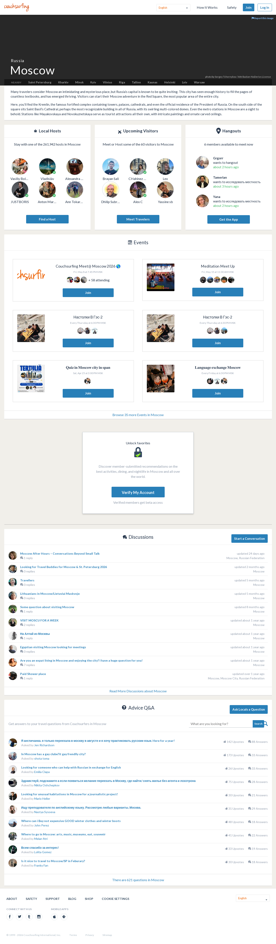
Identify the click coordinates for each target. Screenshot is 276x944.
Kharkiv (63, 82)
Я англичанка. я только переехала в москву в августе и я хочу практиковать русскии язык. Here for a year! (98, 740)
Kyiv (93, 82)
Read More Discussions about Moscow (138, 691)
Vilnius (107, 82)
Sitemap (107, 935)
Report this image (262, 18)
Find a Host (47, 219)
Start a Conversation (249, 538)
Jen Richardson (44, 745)
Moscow (259, 571)
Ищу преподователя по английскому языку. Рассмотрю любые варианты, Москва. (81, 807)
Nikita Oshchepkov (46, 785)
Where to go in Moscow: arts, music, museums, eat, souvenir (63, 834)
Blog (72, 899)
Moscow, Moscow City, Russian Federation (236, 678)
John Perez (41, 825)
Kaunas (152, 82)
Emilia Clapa (42, 772)
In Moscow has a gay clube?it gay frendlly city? (53, 754)
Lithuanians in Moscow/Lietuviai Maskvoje (50, 593)
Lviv (184, 82)
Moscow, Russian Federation (245, 558)
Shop (89, 899)
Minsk (79, 82)
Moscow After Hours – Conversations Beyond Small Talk (60, 553)
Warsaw (199, 82)
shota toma (41, 758)
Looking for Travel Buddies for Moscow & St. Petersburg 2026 (63, 567)
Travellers (27, 580)
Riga (122, 82)
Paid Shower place (33, 674)
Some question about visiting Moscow (47, 607)
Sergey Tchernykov (225, 76)
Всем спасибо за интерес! (40, 847)
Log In (264, 7)
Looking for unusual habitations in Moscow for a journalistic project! (69, 794)
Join (249, 7)
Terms (73, 935)
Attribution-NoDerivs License (254, 76)
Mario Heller (42, 798)
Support (52, 899)
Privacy (89, 935)
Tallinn (136, 82)
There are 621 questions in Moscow (138, 880)
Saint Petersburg (39, 82)
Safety (231, 7)
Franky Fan (41, 865)
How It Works (207, 7)
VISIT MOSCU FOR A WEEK (39, 620)
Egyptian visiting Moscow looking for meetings (53, 647)
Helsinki (169, 82)
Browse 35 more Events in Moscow (138, 415)
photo (208, 76)
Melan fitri (41, 838)
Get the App (228, 219)
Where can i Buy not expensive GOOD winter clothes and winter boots (71, 821)
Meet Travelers (138, 219)
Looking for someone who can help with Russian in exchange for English (71, 767)
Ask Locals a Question (248, 709)
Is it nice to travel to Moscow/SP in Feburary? (53, 861)
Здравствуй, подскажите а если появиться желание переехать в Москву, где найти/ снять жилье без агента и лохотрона (108, 781)
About (11, 899)
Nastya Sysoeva (44, 812)
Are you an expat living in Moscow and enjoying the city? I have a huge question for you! (81, 660)
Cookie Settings (115, 899)
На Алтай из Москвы (35, 633)
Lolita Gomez (42, 852)
